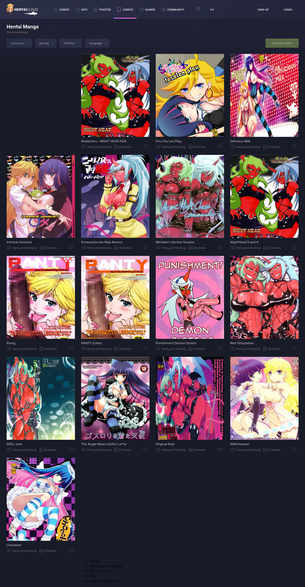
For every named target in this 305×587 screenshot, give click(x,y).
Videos (61, 9)
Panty (11, 343)
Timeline (69, 43)
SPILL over (15, 444)
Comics (125, 9)
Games (147, 9)
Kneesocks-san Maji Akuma (102, 242)
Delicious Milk (240, 141)
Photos (102, 9)
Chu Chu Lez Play (168, 141)
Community (173, 9)
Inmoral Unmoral (19, 242)
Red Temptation (242, 343)
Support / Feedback (104, 581)
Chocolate (14, 545)
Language (95, 43)
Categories (18, 43)
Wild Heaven (239, 444)
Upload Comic (282, 43)
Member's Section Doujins (175, 242)
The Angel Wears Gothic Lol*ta (104, 444)
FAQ (92, 576)
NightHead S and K (244, 242)
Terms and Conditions (105, 566)
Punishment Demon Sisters (176, 343)
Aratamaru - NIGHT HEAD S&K (104, 141)
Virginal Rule (165, 444)
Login (288, 9)
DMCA (94, 561)
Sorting (44, 43)
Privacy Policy (100, 571)
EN (212, 9)
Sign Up (263, 9)
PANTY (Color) (91, 343)
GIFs (82, 9)
